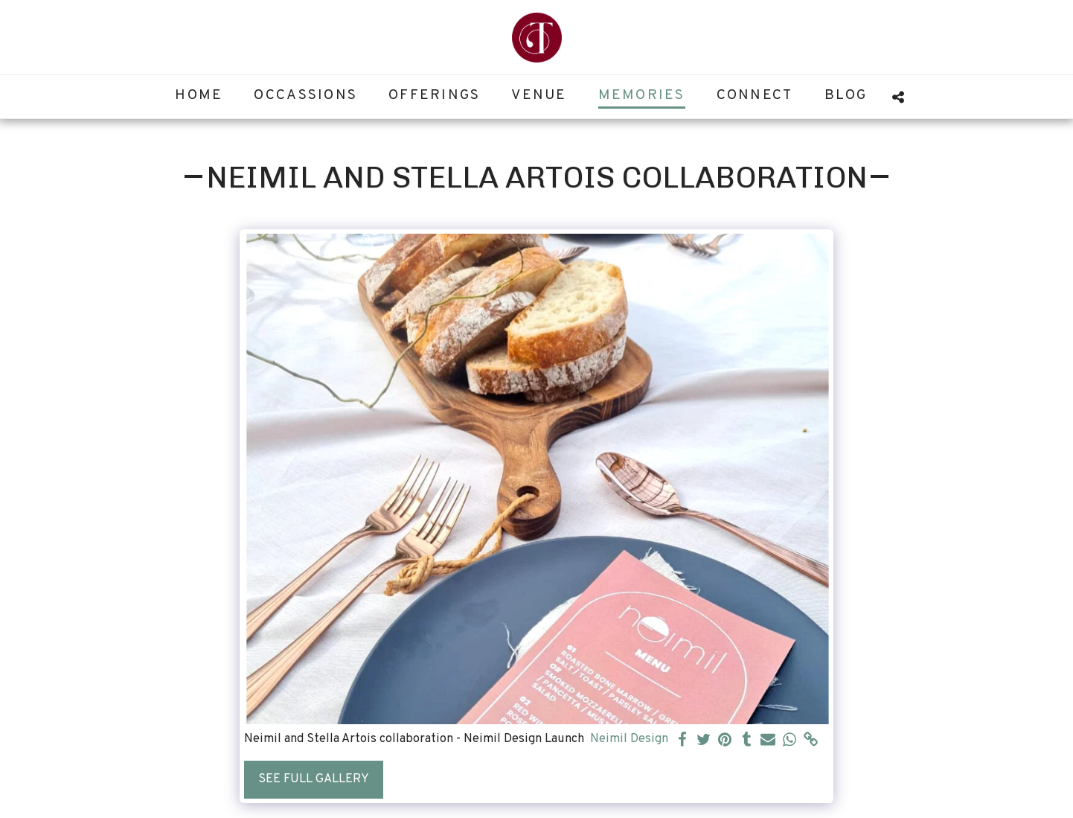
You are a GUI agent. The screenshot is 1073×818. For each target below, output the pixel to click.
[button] (898, 97)
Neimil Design (629, 739)
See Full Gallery (313, 779)
